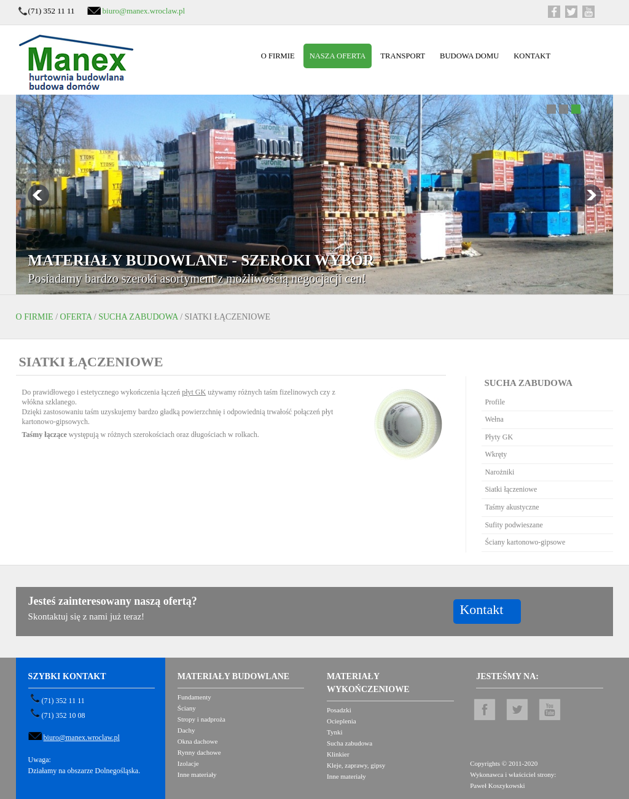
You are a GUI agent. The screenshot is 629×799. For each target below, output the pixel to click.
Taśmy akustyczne (512, 507)
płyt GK (194, 392)
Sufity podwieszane (513, 525)
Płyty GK (499, 437)
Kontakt (532, 56)
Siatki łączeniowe (511, 489)
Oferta (76, 316)
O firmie (278, 56)
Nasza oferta (338, 56)
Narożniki (499, 472)
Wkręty (496, 454)
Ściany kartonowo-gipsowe (525, 542)
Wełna (494, 419)
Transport (402, 56)
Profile (495, 402)
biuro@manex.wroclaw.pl (144, 10)
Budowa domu (469, 56)
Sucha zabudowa (138, 316)
